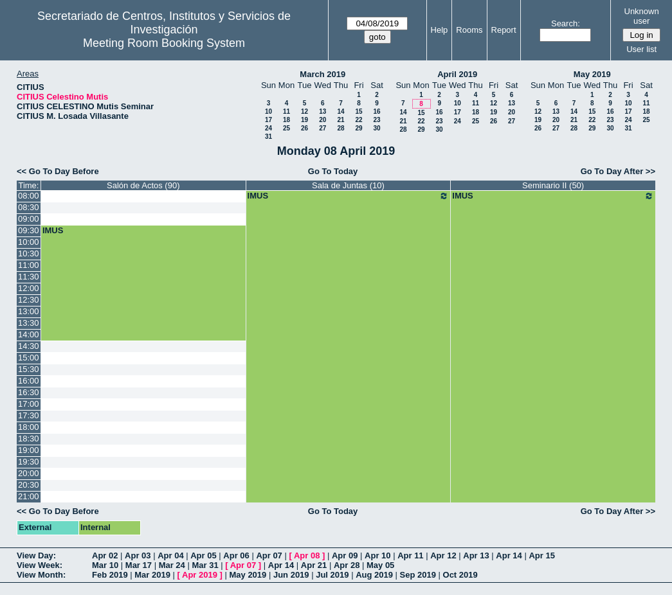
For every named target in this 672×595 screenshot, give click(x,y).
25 (286, 128)
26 (304, 128)
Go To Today (333, 171)
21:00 (28, 496)
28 (340, 128)
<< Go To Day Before (58, 171)
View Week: (39, 565)
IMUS (349, 196)
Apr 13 (476, 555)
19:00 (28, 450)
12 (304, 111)
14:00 (28, 334)
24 (268, 128)
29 (358, 128)
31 (268, 136)
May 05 (380, 565)
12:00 (28, 288)
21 (340, 119)
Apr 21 (314, 565)
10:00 (28, 242)
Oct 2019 (460, 575)
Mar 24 (172, 565)
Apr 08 (307, 555)
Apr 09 (345, 555)
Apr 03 (137, 555)
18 (286, 119)
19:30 (28, 461)
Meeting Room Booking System (164, 43)
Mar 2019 (152, 575)
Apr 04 (170, 555)
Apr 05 (203, 555)
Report (503, 30)
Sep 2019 (418, 575)
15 (358, 111)
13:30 (28, 323)
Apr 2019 (199, 575)
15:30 (28, 369)
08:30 (28, 207)
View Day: (36, 555)
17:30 (28, 415)
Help (439, 30)
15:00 (28, 357)
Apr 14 (509, 555)
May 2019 (592, 74)
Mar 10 (105, 565)
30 (376, 128)
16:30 (28, 392)
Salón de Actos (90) (143, 185)
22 (358, 119)
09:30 (28, 230)
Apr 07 (269, 555)
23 (376, 119)
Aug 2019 (374, 575)
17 (268, 119)
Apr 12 (443, 555)
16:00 (28, 381)
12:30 (28, 300)
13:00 (28, 311)
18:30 (28, 438)
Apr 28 (346, 565)
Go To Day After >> (618, 171)
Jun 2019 (291, 575)
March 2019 (322, 74)
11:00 (28, 265)
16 (376, 111)
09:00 (28, 219)
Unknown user (641, 16)
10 (268, 111)
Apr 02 (105, 555)
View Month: (41, 575)
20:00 (28, 473)
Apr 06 (236, 555)
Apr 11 (410, 555)
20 (322, 119)
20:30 (28, 485)
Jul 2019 (332, 575)
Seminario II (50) (553, 185)
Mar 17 (138, 565)
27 (322, 128)
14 (340, 111)
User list (641, 49)
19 (304, 119)
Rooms (469, 30)
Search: (565, 23)
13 (322, 111)
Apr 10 (377, 555)
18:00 (28, 427)
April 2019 (457, 74)
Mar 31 (205, 565)
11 (286, 111)
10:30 (28, 253)
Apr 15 (541, 555)
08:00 (28, 195)
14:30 (28, 346)
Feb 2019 (110, 575)
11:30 (28, 276)
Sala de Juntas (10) (348, 185)
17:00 (28, 404)
